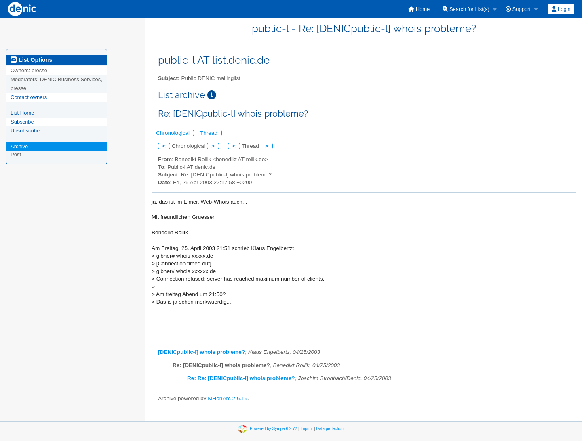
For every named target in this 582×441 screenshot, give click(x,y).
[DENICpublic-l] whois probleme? (201, 352)
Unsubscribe (25, 131)
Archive (19, 146)
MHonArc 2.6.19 (227, 398)
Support (518, 9)
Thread (208, 133)
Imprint (306, 428)
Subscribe (22, 122)
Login (561, 9)
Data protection (330, 428)
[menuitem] (419, 9)
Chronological (173, 133)
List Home (22, 113)
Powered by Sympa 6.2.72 (273, 428)
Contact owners (29, 97)
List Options (31, 60)
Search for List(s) (466, 9)
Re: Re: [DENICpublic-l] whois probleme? (241, 378)
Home (419, 9)
